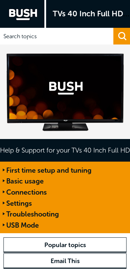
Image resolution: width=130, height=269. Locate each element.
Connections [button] (26, 192)
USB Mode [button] (22, 225)
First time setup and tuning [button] (49, 170)
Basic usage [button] (25, 181)
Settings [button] (19, 203)
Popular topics (65, 245)
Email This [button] (65, 261)
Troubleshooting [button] (32, 214)
